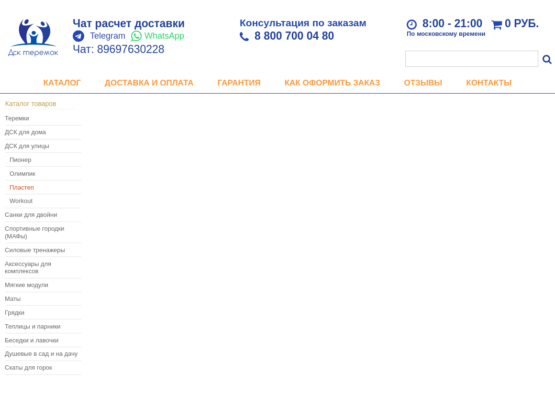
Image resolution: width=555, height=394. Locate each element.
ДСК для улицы (27, 145)
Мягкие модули (26, 284)
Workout (21, 200)
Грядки (14, 312)
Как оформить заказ (332, 82)
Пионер (20, 159)
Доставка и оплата (149, 82)
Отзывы (423, 82)
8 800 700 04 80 (294, 36)
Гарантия (239, 82)
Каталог (61, 82)
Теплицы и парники (32, 326)
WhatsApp (164, 36)
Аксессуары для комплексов (28, 267)
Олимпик (22, 173)
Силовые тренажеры (35, 250)
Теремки (17, 118)
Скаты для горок (28, 367)
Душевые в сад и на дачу (41, 353)
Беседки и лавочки (31, 340)
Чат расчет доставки (129, 23)
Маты (13, 298)
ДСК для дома (25, 132)
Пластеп (22, 187)
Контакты (488, 82)
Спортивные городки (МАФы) (34, 232)
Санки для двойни (31, 214)
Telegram (107, 36)
